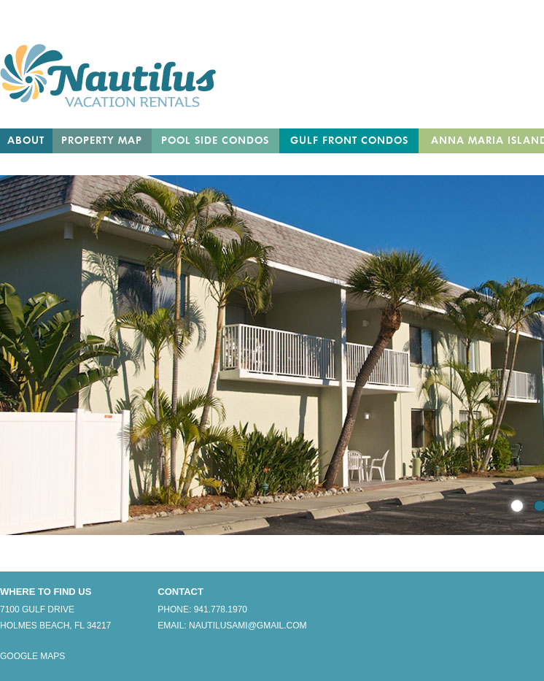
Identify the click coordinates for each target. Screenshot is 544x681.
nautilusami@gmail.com (248, 625)
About (25, 141)
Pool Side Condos (215, 141)
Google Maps (32, 656)
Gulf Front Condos (349, 141)
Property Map (101, 141)
